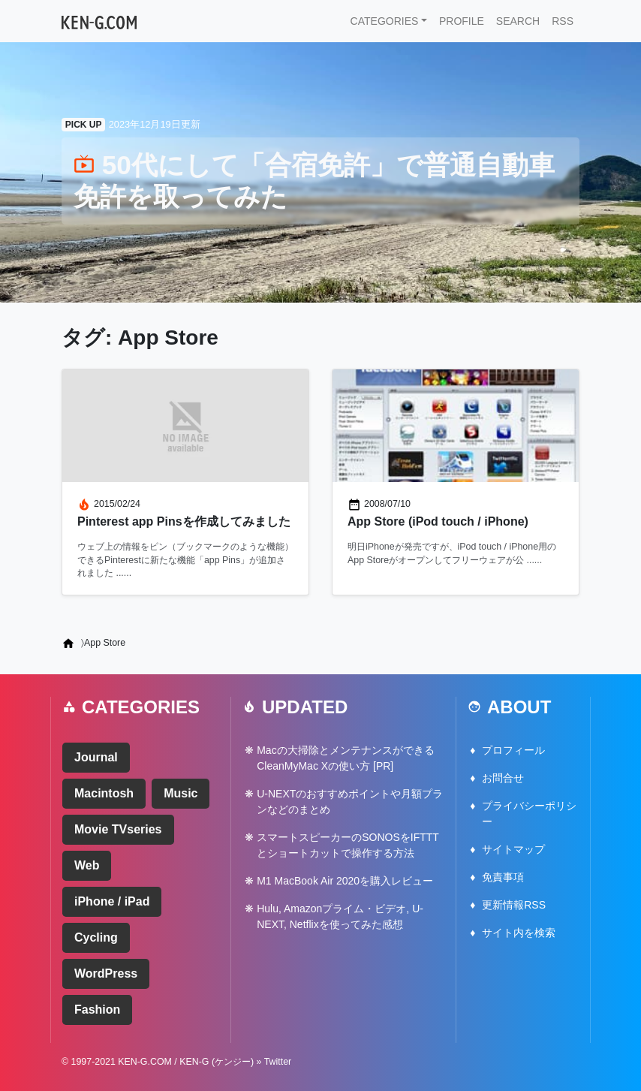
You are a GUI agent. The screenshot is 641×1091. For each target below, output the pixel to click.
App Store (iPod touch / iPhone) (438, 521)
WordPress (105, 973)
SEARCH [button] (518, 21)
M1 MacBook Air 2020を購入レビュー (345, 881)
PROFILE (461, 21)
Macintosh (104, 793)
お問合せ (503, 778)
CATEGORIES (385, 21)
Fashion (97, 1009)
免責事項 (503, 877)
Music (180, 793)
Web (86, 865)
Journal (96, 757)
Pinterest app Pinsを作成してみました (183, 521)
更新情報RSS (514, 905)
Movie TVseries (118, 829)
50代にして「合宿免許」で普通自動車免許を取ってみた (314, 180)
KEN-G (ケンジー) (216, 1061)
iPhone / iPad (111, 901)
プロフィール (513, 750)
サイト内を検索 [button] (518, 933)
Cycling (96, 937)
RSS (562, 21)
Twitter (278, 1061)
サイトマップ (513, 849)
